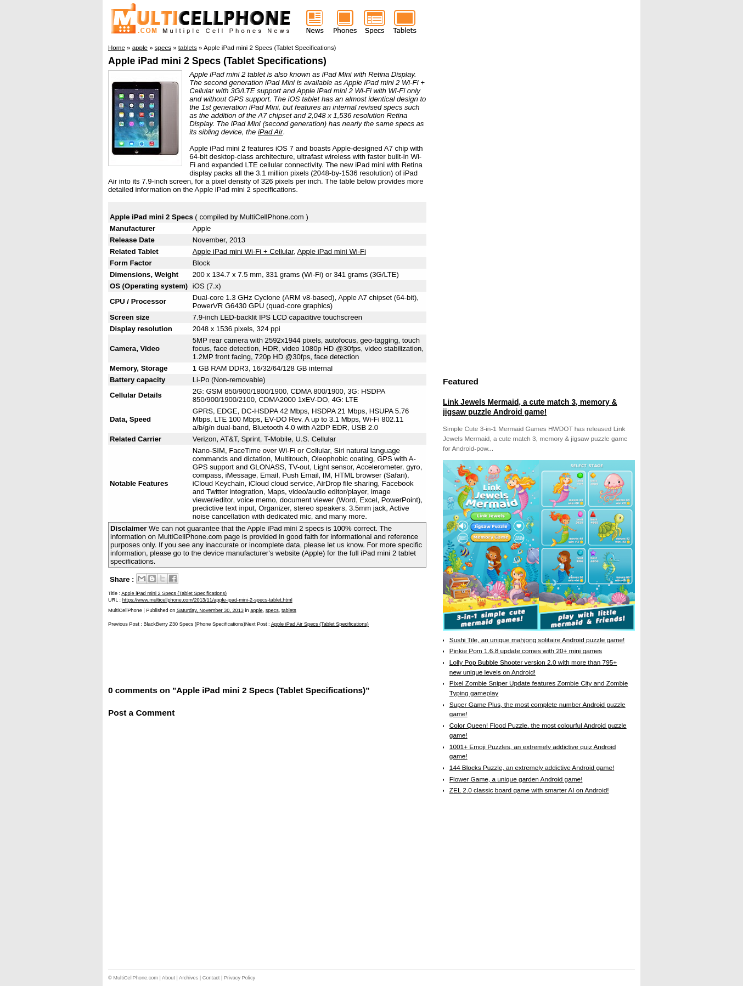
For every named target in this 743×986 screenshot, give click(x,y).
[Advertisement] (236, 655)
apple (256, 610)
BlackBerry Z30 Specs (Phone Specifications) (194, 624)
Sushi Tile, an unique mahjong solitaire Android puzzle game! (537, 640)
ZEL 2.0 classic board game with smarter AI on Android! (529, 790)
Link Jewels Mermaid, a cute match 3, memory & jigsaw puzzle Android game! (530, 407)
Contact (211, 978)
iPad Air (270, 132)
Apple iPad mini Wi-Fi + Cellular (243, 251)
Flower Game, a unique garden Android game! (516, 779)
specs (272, 610)
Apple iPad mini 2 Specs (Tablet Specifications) (217, 60)
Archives (188, 978)
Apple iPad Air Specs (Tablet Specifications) (320, 624)
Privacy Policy (239, 978)
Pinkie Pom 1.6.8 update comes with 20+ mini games (525, 651)
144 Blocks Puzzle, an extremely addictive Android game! (531, 768)
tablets (289, 610)
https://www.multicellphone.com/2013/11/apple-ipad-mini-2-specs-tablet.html (207, 600)
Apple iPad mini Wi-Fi (331, 251)
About (168, 978)
